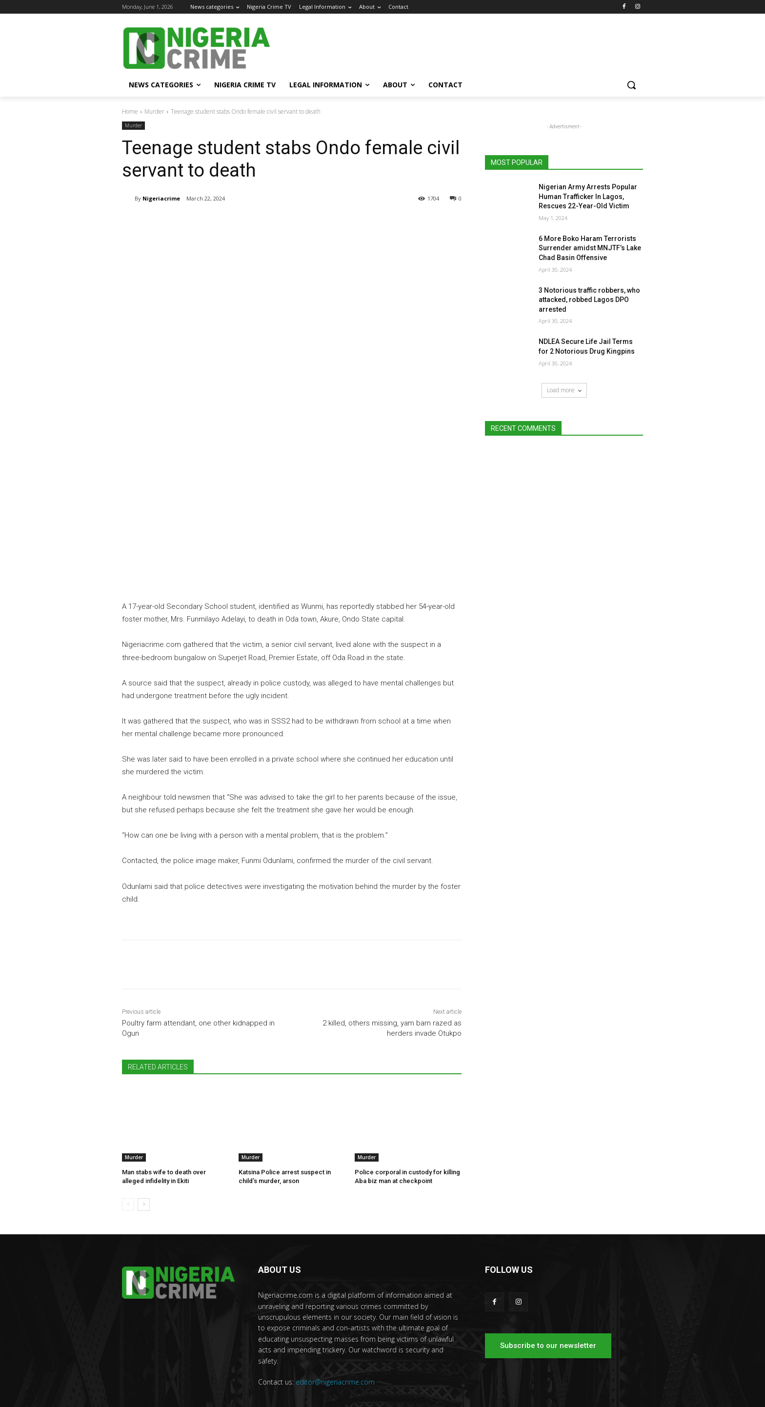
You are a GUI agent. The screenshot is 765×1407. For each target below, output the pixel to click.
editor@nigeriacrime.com (335, 1358)
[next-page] (144, 1180)
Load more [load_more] (564, 390)
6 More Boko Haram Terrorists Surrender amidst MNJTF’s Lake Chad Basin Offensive (590, 248)
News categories (465, 1397)
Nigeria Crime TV (517, 1397)
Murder (154, 111)
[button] (631, 85)
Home (130, 111)
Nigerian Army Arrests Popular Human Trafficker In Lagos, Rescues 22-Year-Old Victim (588, 196)
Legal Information (570, 1397)
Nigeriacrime (161, 198)
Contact (633, 1397)
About (608, 1397)
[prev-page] (128, 1180)
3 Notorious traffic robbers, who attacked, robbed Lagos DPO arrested (589, 299)
